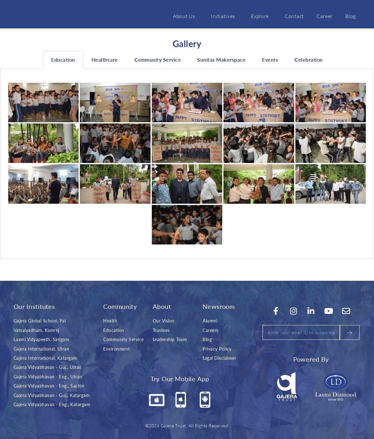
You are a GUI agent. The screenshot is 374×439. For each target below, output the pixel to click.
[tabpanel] (187, 164)
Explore (261, 16)
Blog (350, 16)
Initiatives (224, 16)
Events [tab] (270, 59)
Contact (294, 16)
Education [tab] (63, 59)
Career (325, 16)
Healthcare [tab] (105, 59)
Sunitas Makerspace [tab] (221, 59)
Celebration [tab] (308, 59)
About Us (186, 16)
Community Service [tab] (157, 59)
